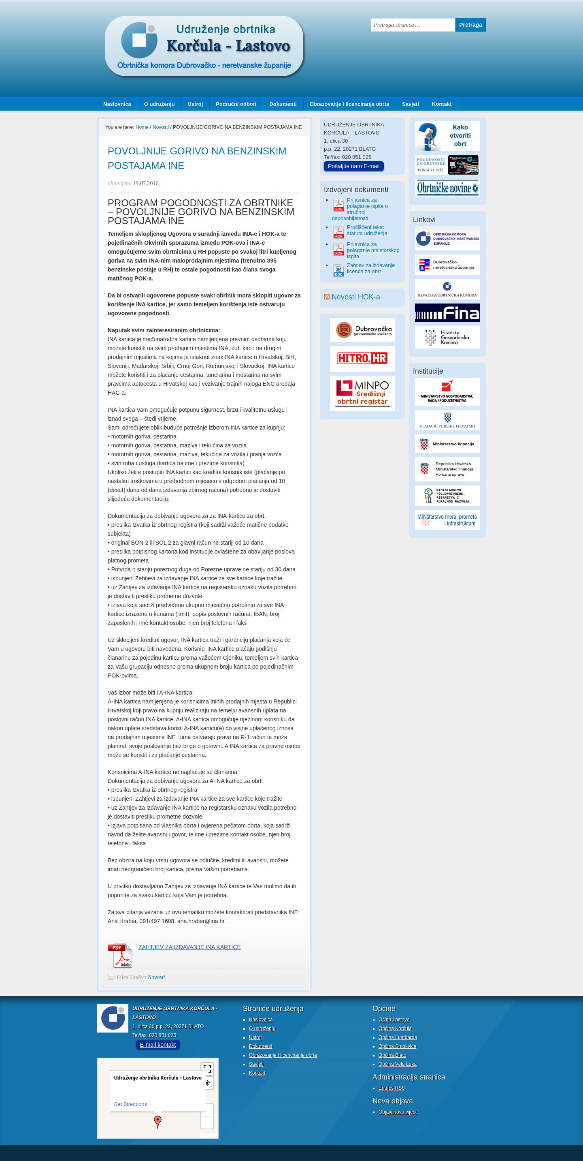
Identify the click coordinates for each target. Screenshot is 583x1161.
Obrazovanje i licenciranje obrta (346, 104)
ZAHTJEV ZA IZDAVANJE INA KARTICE (189, 947)
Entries (392, 1088)
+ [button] (207, 1110)
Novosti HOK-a (356, 297)
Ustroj (195, 104)
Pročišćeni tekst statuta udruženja (367, 230)
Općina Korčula (395, 1028)
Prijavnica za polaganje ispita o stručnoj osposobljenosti (360, 209)
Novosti (156, 977)
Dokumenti (282, 104)
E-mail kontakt (158, 1044)
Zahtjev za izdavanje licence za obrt (371, 268)
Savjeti (407, 104)
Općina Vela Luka (398, 1064)
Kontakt (441, 104)
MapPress (209, 1135)
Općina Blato (392, 1055)
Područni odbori (233, 104)
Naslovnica (117, 104)
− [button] (207, 1122)
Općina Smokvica (397, 1046)
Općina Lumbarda (398, 1037)
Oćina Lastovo (394, 1019)
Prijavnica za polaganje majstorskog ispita (373, 250)
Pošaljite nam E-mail (354, 166)
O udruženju (159, 104)
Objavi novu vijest (398, 1112)
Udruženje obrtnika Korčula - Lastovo (178, 22)
